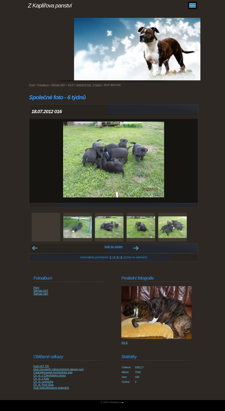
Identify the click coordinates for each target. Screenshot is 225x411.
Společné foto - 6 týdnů (88, 85)
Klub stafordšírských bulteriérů (51, 387)
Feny (36, 287)
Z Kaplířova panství (50, 5)
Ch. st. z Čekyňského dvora (49, 375)
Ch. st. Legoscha (43, 381)
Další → (135, 248)
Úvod (32, 85)
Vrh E (124, 342)
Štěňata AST (40, 290)
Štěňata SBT (58, 85)
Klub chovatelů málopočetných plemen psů (58, 369)
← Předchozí (34, 248)
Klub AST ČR (41, 366)
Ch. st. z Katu (41, 378)
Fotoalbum (43, 85)
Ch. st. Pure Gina (43, 384)
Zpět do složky (113, 246)
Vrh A (71, 85)
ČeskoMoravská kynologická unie (53, 372)
